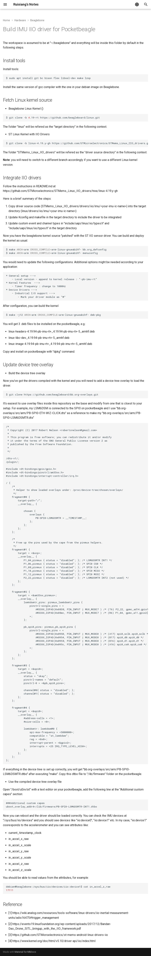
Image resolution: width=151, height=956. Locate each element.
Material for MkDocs (25, 951)
